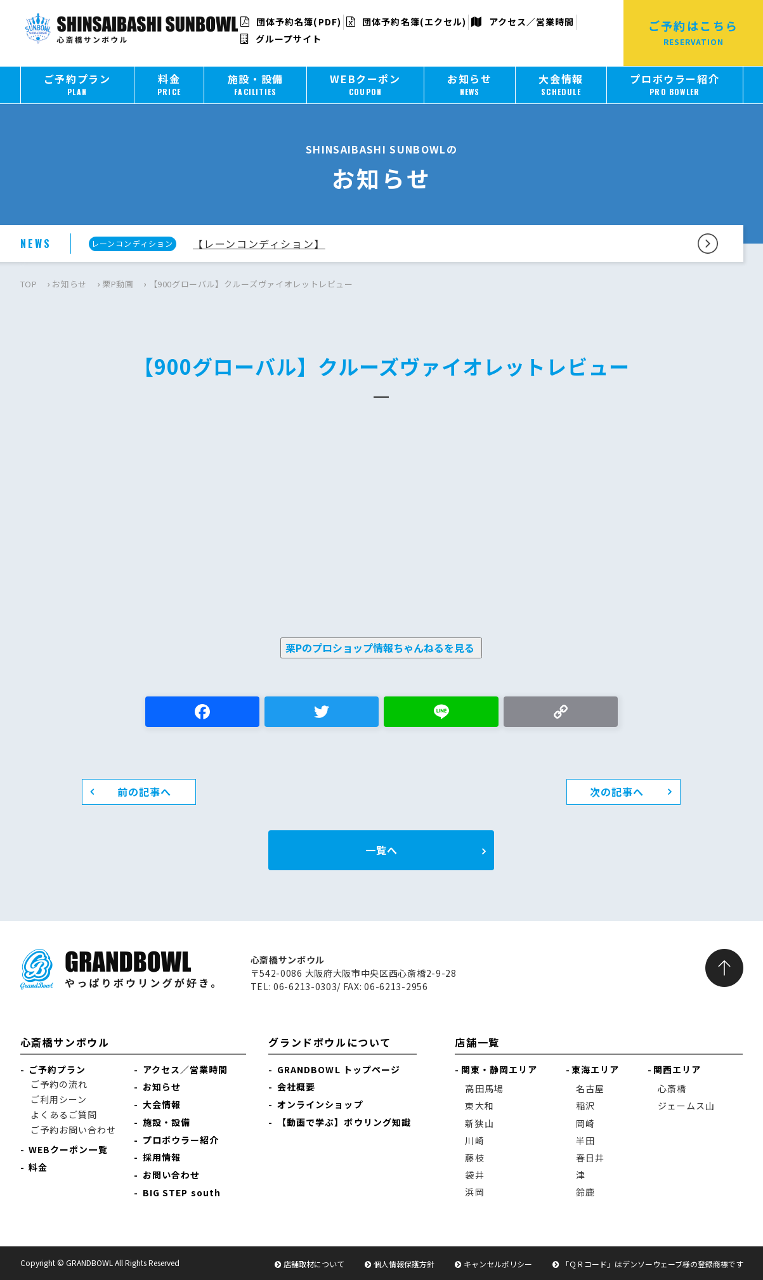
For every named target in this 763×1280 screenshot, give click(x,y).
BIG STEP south (182, 1192)
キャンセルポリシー (498, 1263)
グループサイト (281, 38)
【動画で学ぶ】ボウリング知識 (344, 1122)
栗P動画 (118, 284)
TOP (28, 284)
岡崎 (585, 1123)
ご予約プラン (57, 1069)
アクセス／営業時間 (522, 21)
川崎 (474, 1140)
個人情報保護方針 (404, 1263)
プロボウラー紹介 (181, 1139)
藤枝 (474, 1157)
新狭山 (479, 1123)
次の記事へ (617, 791)
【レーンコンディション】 (259, 243)
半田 (585, 1140)
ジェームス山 (686, 1105)
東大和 (479, 1105)
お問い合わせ (171, 1174)
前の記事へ (144, 791)
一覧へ (381, 850)
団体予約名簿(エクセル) (406, 21)
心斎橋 (672, 1088)
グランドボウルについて (329, 1042)
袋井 (474, 1174)
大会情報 (162, 1104)
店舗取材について (314, 1263)
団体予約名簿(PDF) (290, 21)
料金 (38, 1167)
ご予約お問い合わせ (73, 1129)
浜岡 (474, 1191)
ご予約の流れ (59, 1084)
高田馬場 (484, 1088)
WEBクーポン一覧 (68, 1149)
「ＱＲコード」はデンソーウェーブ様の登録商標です (652, 1263)
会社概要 (296, 1086)
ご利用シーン (59, 1099)
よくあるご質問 (64, 1114)
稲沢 (585, 1105)
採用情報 (162, 1157)
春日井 (590, 1157)
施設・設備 (167, 1122)
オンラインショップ (320, 1104)
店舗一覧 (477, 1042)
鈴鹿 (585, 1191)
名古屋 (590, 1088)
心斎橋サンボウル (65, 1042)
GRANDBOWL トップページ (339, 1069)
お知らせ (69, 284)
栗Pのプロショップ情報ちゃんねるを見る (381, 647)
